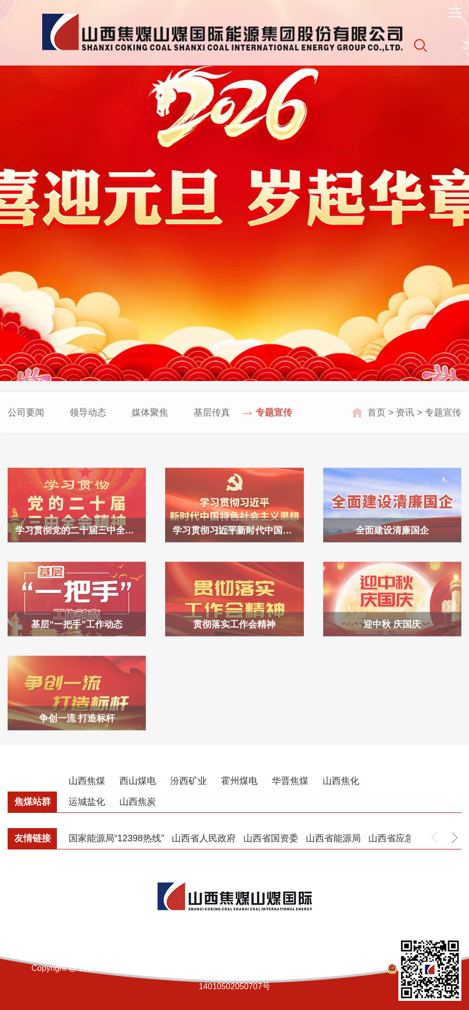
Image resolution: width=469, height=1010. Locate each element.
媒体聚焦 (150, 424)
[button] (454, 838)
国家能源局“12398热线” (116, 838)
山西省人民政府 (204, 838)
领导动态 (88, 424)
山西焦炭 (137, 802)
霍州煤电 (239, 781)
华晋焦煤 (290, 781)
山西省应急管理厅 (405, 838)
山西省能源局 (333, 838)
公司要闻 (26, 424)
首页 (376, 424)
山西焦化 (341, 781)
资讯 (405, 424)
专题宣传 (274, 424)
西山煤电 (137, 781)
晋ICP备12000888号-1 (337, 968)
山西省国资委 (270, 838)
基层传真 (212, 424)
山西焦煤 (87, 781)
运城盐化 (87, 802)
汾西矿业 (188, 781)
